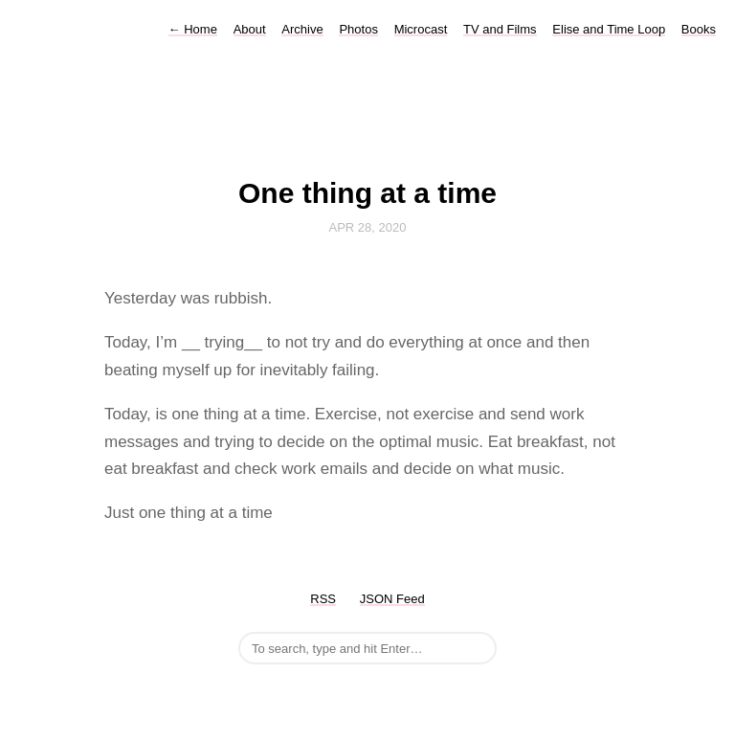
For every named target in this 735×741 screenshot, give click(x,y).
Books (698, 29)
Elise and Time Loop (608, 29)
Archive (302, 29)
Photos (358, 29)
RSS (323, 599)
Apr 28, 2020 (368, 227)
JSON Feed (392, 599)
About (250, 29)
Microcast (421, 29)
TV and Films (500, 29)
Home (192, 29)
